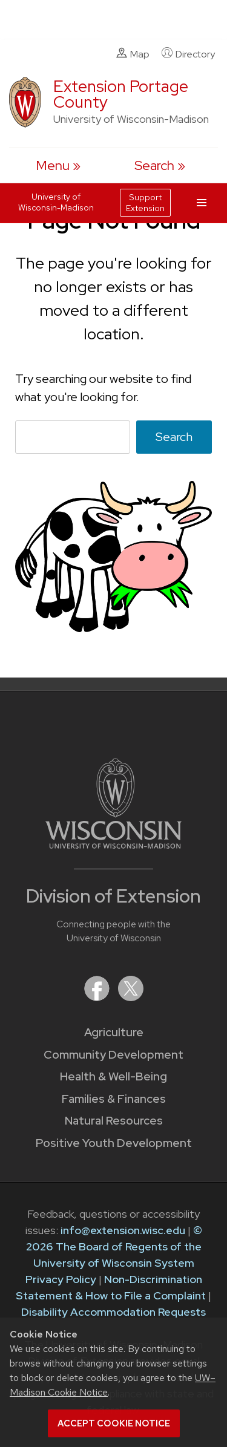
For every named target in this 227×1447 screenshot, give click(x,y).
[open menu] (58, 165)
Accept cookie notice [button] (114, 1423)
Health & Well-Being (113, 1076)
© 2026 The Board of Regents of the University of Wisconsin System (114, 1246)
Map (133, 53)
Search (174, 437)
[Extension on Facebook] (98, 997)
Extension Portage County (120, 94)
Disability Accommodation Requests (113, 1312)
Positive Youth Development (114, 1143)
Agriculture (113, 1032)
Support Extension (145, 203)
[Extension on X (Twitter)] (130, 997)
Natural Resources (114, 1120)
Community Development (113, 1054)
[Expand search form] (159, 165)
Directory (188, 53)
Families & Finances (114, 1098)
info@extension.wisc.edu (123, 1230)
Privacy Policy (60, 1279)
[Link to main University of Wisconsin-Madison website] (113, 844)
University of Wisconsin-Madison (56, 202)
